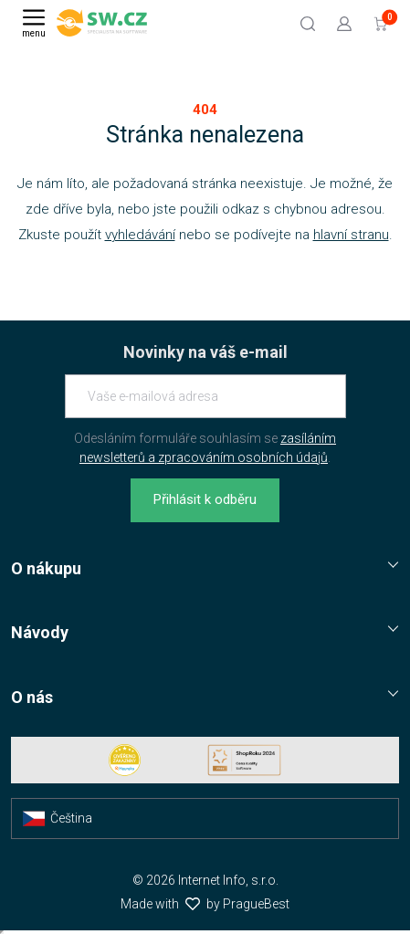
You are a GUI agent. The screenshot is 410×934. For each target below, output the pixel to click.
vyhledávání (140, 234)
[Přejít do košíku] (381, 23)
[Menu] (34, 23)
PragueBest (256, 904)
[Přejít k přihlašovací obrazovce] (344, 23)
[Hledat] (307, 23)
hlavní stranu (351, 234)
